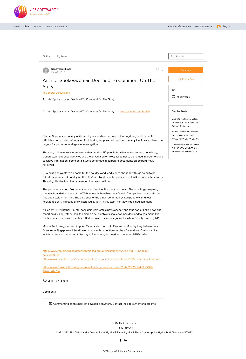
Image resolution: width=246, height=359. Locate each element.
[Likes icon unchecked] (45, 281)
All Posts (48, 56)
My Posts (62, 56)
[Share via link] (62, 281)
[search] (185, 56)
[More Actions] (161, 69)
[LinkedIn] (125, 340)
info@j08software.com (179, 26)
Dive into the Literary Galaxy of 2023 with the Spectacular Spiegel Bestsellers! (185, 122)
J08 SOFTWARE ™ (44, 9)
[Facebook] (120, 340)
